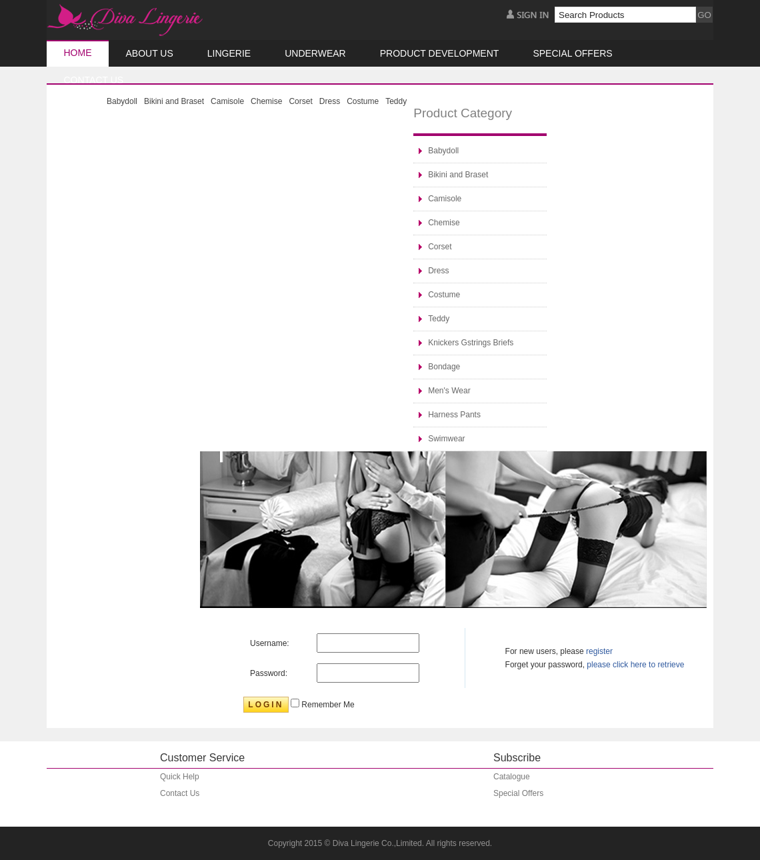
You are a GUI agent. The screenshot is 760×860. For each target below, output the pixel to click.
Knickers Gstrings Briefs (470, 342)
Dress (329, 101)
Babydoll (122, 101)
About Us (149, 53)
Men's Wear (449, 390)
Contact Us (179, 793)
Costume (363, 101)
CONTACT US (94, 80)
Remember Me (327, 704)
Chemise (266, 101)
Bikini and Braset (174, 101)
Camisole (227, 101)
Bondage (444, 366)
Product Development (439, 53)
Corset (300, 101)
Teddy (396, 101)
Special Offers (572, 53)
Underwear (315, 53)
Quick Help (179, 776)
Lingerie (229, 53)
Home (78, 52)
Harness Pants (454, 414)
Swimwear (446, 438)
